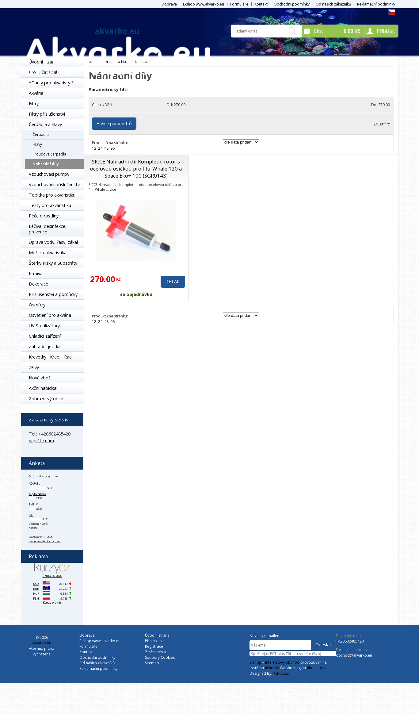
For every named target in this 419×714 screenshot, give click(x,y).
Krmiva (36, 273)
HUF (36, 594)
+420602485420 (350, 641)
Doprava (169, 4)
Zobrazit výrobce (46, 398)
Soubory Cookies (160, 657)
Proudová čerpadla (49, 154)
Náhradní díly (45, 164)
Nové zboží (40, 378)
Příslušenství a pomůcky (53, 294)
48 (106, 148)
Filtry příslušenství (47, 114)
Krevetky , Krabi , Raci (50, 357)
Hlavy (37, 144)
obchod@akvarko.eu (354, 655)
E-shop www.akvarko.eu (203, 4)
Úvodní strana (157, 635)
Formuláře (239, 4)
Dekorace (38, 284)
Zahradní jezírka (45, 346)
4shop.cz (281, 673)
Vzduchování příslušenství (55, 184)
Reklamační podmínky (376, 4)
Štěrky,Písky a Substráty (53, 263)
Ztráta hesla (155, 651)
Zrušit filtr (381, 124)
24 (100, 148)
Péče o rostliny (44, 216)
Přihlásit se (154, 640)
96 (112, 148)
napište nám (41, 440)
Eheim (33, 504)
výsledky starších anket (45, 541)
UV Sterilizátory (44, 325)
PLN (36, 599)
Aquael (34, 484)
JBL (31, 515)
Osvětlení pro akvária (50, 315)
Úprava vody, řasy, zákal (53, 242)
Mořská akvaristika (48, 252)
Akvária (36, 93)
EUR (36, 589)
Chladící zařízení (45, 336)
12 (94, 148)
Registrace (154, 646)
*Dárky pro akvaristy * (51, 83)
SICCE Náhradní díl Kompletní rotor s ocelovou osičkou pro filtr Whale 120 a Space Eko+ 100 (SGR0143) (136, 168)
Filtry (34, 103)
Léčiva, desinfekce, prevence (48, 229)
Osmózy (37, 305)
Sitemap (152, 663)
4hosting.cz (316, 667)
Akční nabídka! (43, 388)
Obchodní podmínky (292, 4)
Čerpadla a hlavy (45, 124)
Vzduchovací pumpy (49, 174)
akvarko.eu (117, 30)
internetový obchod (282, 662)
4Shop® (272, 667)
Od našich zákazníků (333, 4)
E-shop (255, 662)
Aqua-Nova (37, 494)
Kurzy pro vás (52, 603)
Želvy (34, 367)
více (113, 189)
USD (36, 584)
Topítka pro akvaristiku (52, 195)
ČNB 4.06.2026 (52, 576)
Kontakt (261, 4)
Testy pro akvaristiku (50, 205)
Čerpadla (40, 134)
